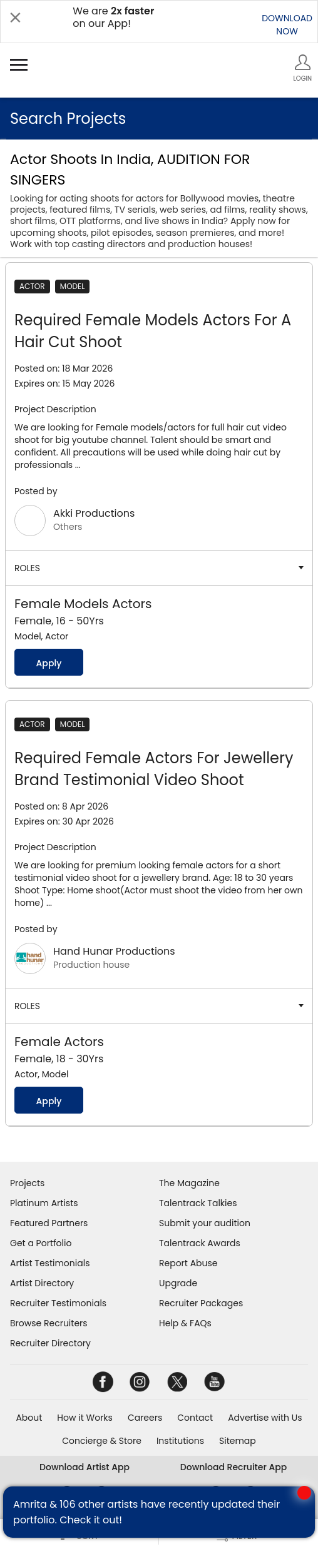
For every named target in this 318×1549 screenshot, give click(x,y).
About (29, 1418)
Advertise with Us (265, 1418)
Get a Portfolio (40, 1243)
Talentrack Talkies (198, 1203)
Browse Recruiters (49, 1323)
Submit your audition (204, 1223)
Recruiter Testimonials (58, 1303)
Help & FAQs (185, 1323)
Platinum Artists (44, 1203)
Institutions (180, 1441)
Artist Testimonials (50, 1263)
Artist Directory (42, 1283)
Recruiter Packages (201, 1303)
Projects (27, 1183)
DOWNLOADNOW (287, 25)
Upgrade (178, 1283)
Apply (48, 663)
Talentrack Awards (199, 1243)
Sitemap (237, 1441)
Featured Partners (49, 1223)
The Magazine (189, 1183)
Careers (145, 1418)
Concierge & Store (101, 1441)
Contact (195, 1418)
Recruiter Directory (50, 1343)
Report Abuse (188, 1263)
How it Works (85, 1418)
